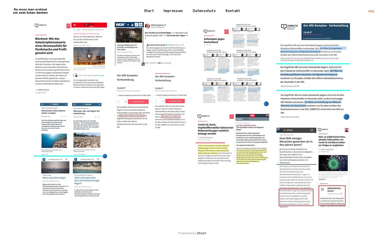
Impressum (173, 11)
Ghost (201, 233)
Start (149, 11)
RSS (371, 11)
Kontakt (233, 11)
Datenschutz (204, 11)
